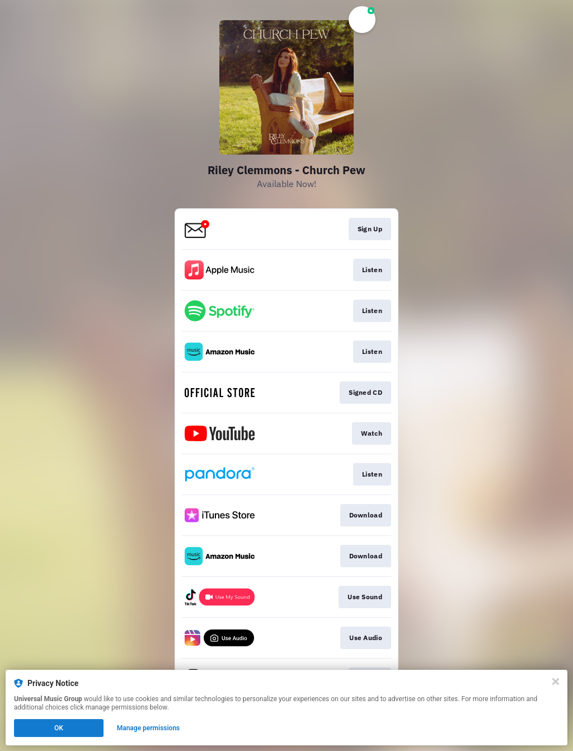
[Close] (556, 682)
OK (58, 728)
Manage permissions (148, 728)
